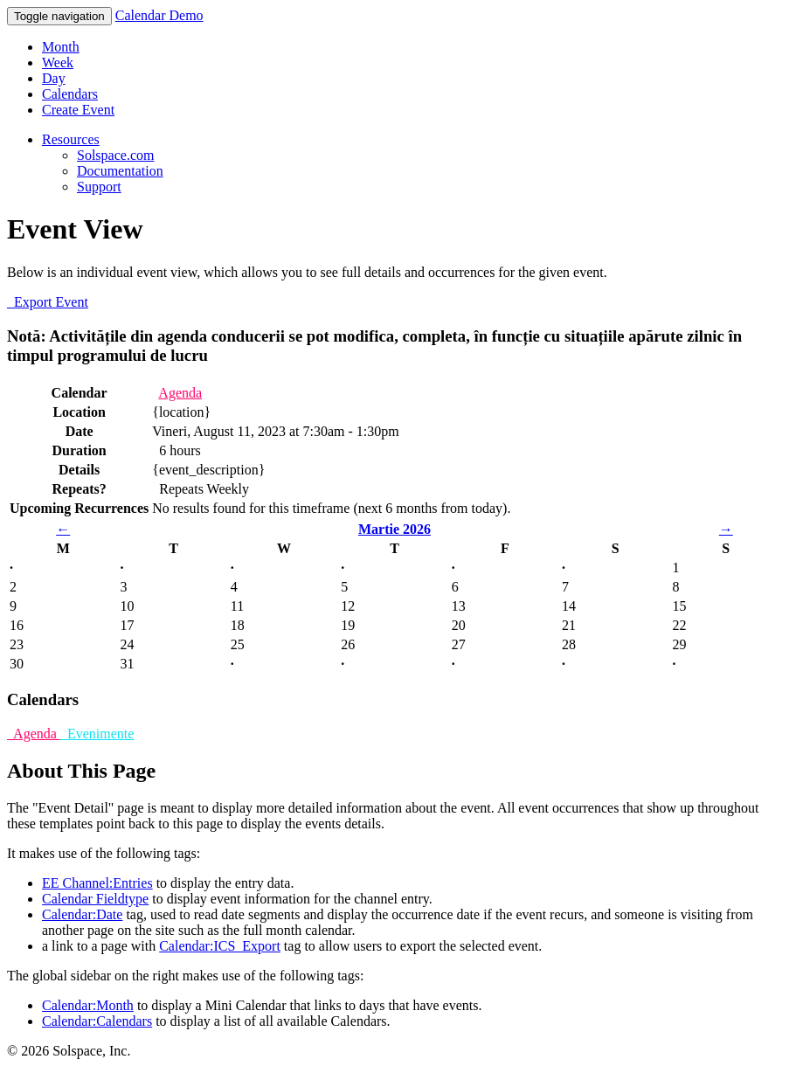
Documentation (120, 170)
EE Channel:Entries (97, 883)
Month (61, 46)
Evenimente (97, 733)
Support (99, 186)
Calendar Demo (159, 15)
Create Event (78, 109)
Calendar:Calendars (97, 1021)
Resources (71, 139)
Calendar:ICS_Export (219, 945)
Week (57, 62)
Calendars (70, 94)
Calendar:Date (82, 914)
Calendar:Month (88, 1005)
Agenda (180, 392)
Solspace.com (115, 155)
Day (54, 78)
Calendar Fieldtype (95, 898)
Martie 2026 (394, 529)
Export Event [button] (47, 301)
